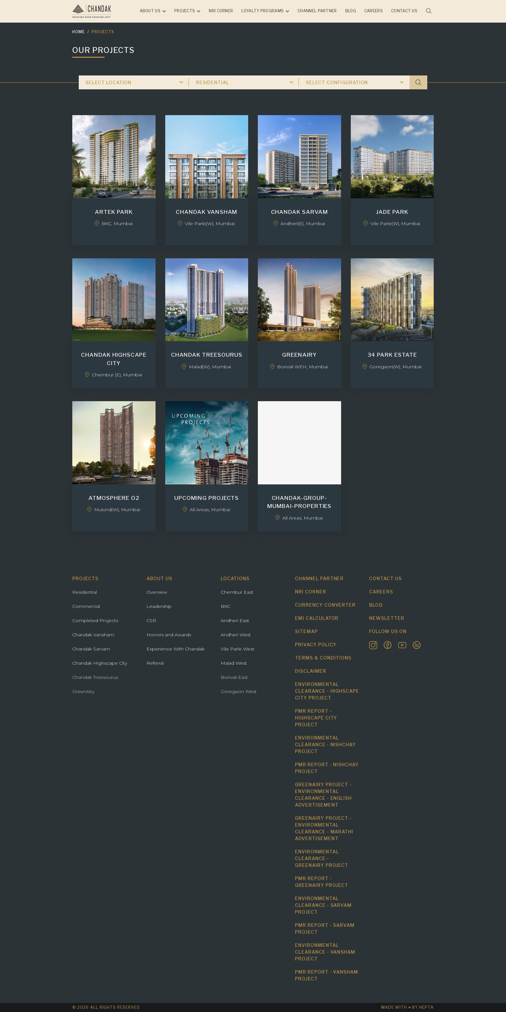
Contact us (404, 10)
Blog (350, 10)
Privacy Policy (316, 644)
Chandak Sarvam (91, 649)
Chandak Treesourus (95, 677)
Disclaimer (310, 671)
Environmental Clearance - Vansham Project (325, 951)
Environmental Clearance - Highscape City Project (327, 690)
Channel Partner (317, 10)
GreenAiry (83, 691)
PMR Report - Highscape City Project (316, 717)
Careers (373, 10)
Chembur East (237, 592)
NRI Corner (221, 10)
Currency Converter (325, 605)
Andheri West (236, 635)
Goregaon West (239, 691)
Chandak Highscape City (99, 663)
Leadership (159, 606)
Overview (157, 592)
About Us (150, 10)
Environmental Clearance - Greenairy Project (321, 858)
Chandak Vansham (93, 635)
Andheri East (235, 620)
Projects (184, 10)
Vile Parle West (237, 649)
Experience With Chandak (176, 649)
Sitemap (306, 631)
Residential (84, 592)
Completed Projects (95, 620)
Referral (155, 663)
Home (78, 31)
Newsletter (386, 618)
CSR (151, 620)
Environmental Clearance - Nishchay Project (325, 744)
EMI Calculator (317, 618)
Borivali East (234, 677)
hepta (426, 1007)
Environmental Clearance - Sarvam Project (323, 905)
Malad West (234, 663)
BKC (225, 606)
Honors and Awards (169, 635)
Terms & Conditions (323, 657)
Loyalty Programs (262, 10)
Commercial (86, 606)
